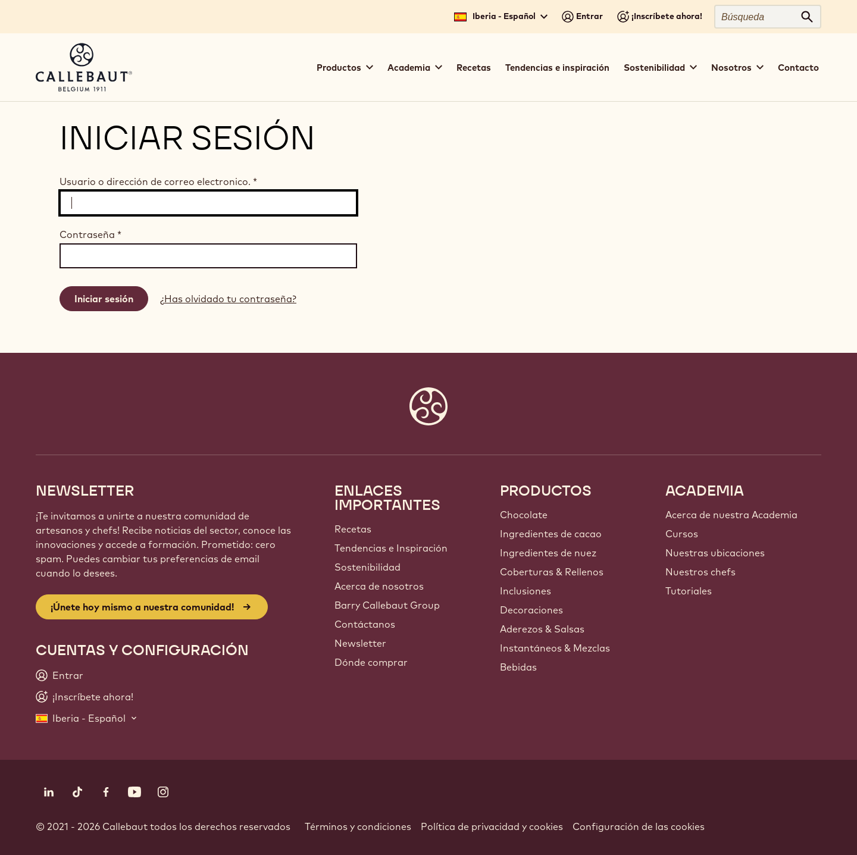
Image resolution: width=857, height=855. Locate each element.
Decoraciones (531, 610)
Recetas (473, 67)
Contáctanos (364, 624)
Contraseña (90, 234)
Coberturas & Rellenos (551, 572)
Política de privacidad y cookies (492, 826)
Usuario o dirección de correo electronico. (158, 181)
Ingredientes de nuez (548, 553)
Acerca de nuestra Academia (731, 515)
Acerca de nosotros (379, 586)
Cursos (681, 534)
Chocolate (524, 515)
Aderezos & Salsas (542, 629)
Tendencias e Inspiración (391, 548)
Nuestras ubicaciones (715, 553)
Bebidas (518, 667)
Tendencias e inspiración (557, 67)
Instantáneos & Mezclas (555, 648)
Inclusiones (525, 591)
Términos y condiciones (358, 826)
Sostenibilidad (367, 567)
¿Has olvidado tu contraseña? (228, 299)
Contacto (798, 67)
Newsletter (360, 643)
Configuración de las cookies (639, 826)
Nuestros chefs (700, 572)
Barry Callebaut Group (387, 605)
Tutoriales (688, 591)
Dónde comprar (371, 662)
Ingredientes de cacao (551, 534)
